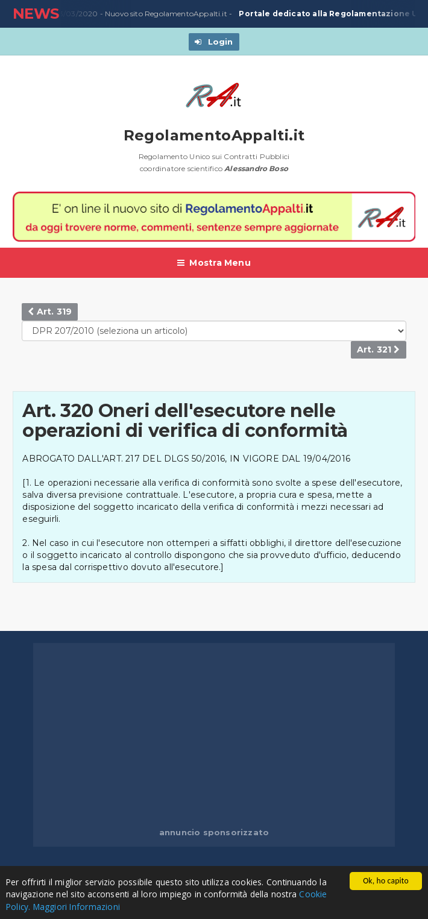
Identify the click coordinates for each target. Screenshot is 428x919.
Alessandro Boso (256, 168)
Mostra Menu (214, 263)
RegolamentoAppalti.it (214, 135)
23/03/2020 (73, 14)
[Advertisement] (230, 736)
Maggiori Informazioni (76, 906)
